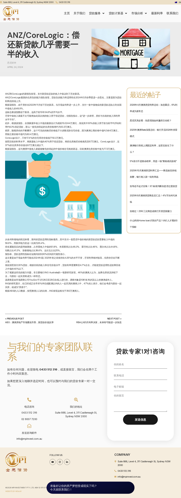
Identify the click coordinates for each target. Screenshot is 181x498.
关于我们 (79, 13)
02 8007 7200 (29, 419)
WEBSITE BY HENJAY (13, 491)
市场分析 (139, 13)
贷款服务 (97, 13)
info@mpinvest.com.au (29, 438)
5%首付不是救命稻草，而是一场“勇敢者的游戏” (153, 161)
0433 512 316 (29, 412)
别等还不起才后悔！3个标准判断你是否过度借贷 (153, 186)
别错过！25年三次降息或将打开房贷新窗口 (151, 211)
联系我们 (172, 13)
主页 (67, 13)
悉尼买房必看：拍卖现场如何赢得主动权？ (151, 120)
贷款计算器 (118, 13)
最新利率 (157, 13)
